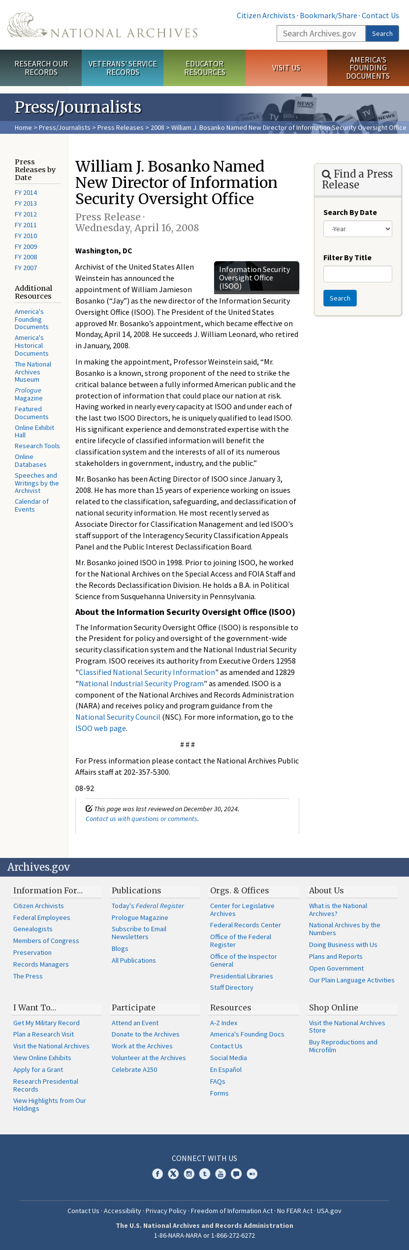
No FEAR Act (295, 1210)
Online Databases (31, 460)
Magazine (29, 394)
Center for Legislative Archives (242, 909)
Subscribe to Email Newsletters (139, 932)
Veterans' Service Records (123, 68)
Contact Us (380, 15)
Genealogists (33, 928)
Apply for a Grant (38, 1069)
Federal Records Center (245, 924)
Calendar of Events (32, 505)
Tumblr (205, 1174)
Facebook (157, 1174)
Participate (134, 1007)
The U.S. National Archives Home (102, 24)
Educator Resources (204, 68)
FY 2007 (26, 267)
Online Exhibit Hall (34, 431)
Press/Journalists (65, 127)
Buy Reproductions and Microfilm (343, 1045)
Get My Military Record (46, 1022)
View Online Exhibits (42, 1057)
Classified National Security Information (147, 672)
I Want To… (34, 1007)
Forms (219, 1093)
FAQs (217, 1081)
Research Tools (37, 445)
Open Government (336, 968)
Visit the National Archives (51, 1045)
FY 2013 (26, 203)
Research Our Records (41, 68)
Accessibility (122, 1210)
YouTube (220, 1174)
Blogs (120, 948)
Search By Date (350, 212)
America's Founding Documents (368, 68)
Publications (136, 890)
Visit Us (286, 67)
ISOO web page (100, 728)
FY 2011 (26, 224)
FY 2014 (26, 192)
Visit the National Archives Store (347, 1026)
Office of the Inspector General (243, 960)
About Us (326, 890)
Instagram (189, 1174)
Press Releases (120, 127)
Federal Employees (41, 917)
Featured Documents (32, 412)
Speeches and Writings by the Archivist (37, 483)
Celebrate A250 (134, 1069)
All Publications (134, 960)
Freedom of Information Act (232, 1210)
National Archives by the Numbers (344, 928)
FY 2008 (26, 256)
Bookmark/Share (328, 15)
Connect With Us (204, 1158)
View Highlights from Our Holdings (49, 1104)
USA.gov (329, 1210)
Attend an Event (135, 1022)
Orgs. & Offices (239, 890)
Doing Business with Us (343, 944)
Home (23, 127)
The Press (28, 976)
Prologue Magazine (140, 917)
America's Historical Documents (32, 345)
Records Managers (41, 964)
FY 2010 (26, 235)
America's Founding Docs (247, 1034)
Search (382, 33)
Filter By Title (347, 257)
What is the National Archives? (338, 909)
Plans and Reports (336, 956)
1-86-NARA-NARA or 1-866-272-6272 (204, 1235)
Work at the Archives (142, 1045)
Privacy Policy (166, 1210)
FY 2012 (26, 214)
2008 (157, 127)
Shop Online (333, 1007)
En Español (226, 1069)
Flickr (252, 1174)
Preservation (32, 952)
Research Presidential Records (45, 1085)
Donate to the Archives (146, 1034)
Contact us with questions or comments (141, 818)
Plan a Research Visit (43, 1034)
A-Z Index (223, 1022)
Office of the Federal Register (240, 940)
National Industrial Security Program (141, 683)
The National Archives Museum (33, 372)
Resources (231, 1007)
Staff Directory (231, 987)
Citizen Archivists (266, 15)
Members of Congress (46, 940)
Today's (148, 905)
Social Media (228, 1057)
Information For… (48, 890)
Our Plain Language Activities (352, 980)
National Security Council (117, 717)
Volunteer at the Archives (149, 1057)
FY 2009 (26, 246)
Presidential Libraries (241, 976)
